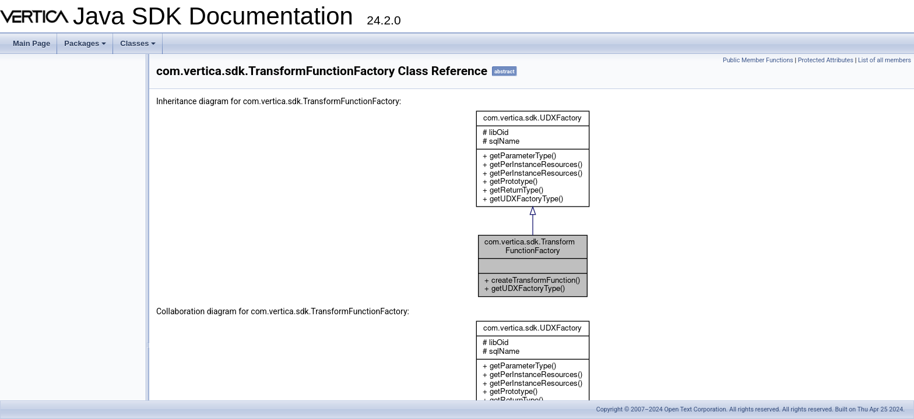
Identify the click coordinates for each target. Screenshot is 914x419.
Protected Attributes (825, 60)
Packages (86, 46)
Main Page (31, 43)
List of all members (884, 60)
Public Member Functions (758, 60)
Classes (138, 46)
